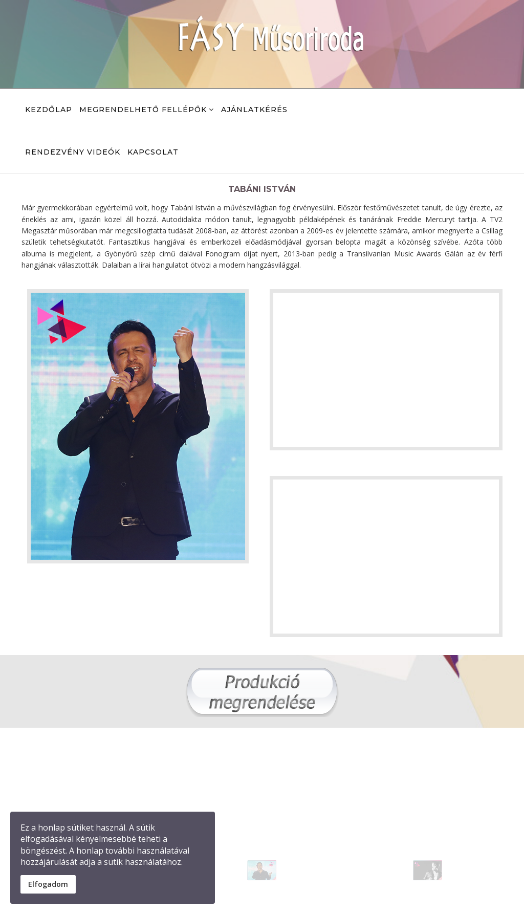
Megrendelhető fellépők (143, 109)
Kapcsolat (153, 152)
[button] (270, 865)
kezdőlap (48, 109)
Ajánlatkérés (254, 109)
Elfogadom (48, 884)
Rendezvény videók (72, 152)
